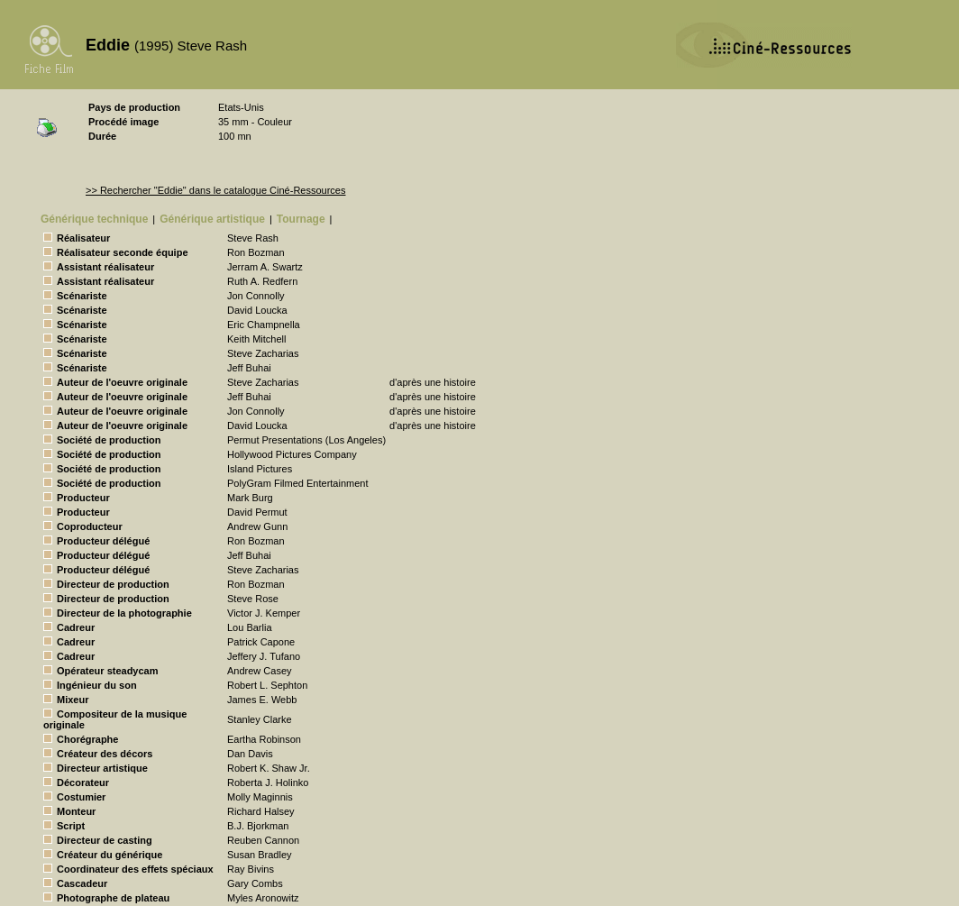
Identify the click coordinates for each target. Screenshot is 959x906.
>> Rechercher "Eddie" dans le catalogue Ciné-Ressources (215, 190)
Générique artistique (212, 219)
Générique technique (94, 219)
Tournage (301, 219)
